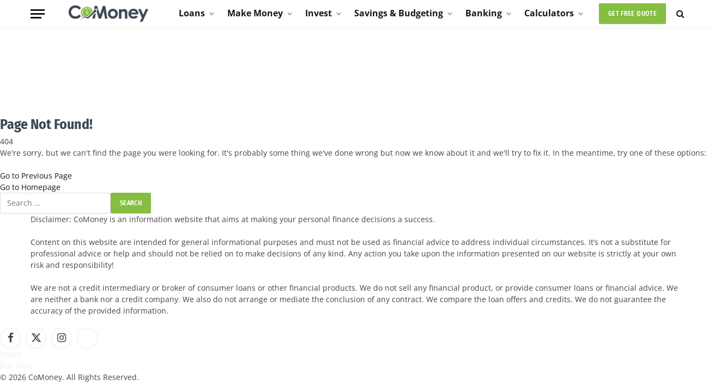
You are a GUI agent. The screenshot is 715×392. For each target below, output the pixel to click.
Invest (318, 13)
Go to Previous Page (36, 175)
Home (10, 354)
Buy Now (16, 365)
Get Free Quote (632, 13)
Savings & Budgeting (398, 13)
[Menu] (38, 14)
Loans (192, 13)
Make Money (255, 13)
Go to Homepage (30, 187)
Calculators (549, 13)
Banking (483, 13)
